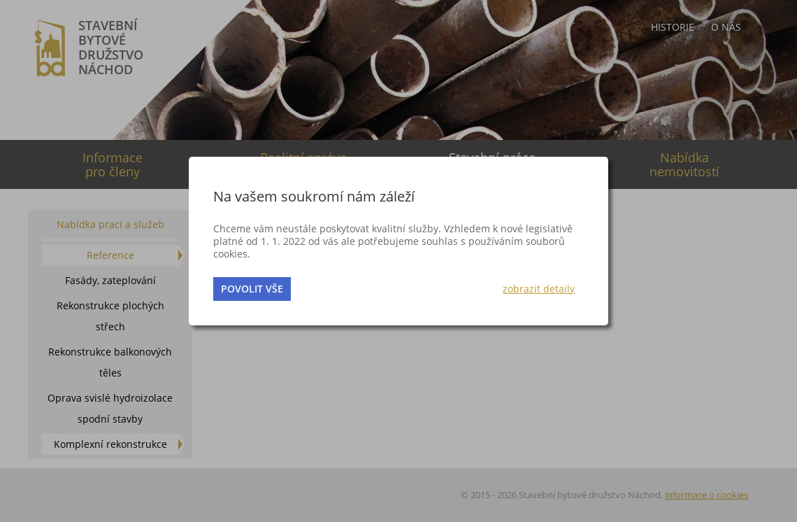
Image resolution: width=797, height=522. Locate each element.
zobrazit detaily (539, 288)
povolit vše (252, 288)
